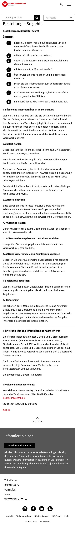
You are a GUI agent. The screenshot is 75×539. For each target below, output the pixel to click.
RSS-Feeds (56, 516)
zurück (6, 410)
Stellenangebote (23, 516)
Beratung (10, 485)
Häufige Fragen (41, 516)
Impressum (45, 521)
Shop (7, 494)
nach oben (37, 420)
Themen (8, 480)
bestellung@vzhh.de (14, 398)
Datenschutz (31, 521)
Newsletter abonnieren (20, 445)
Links (66, 516)
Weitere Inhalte (13, 499)
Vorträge (10, 489)
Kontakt (9, 516)
